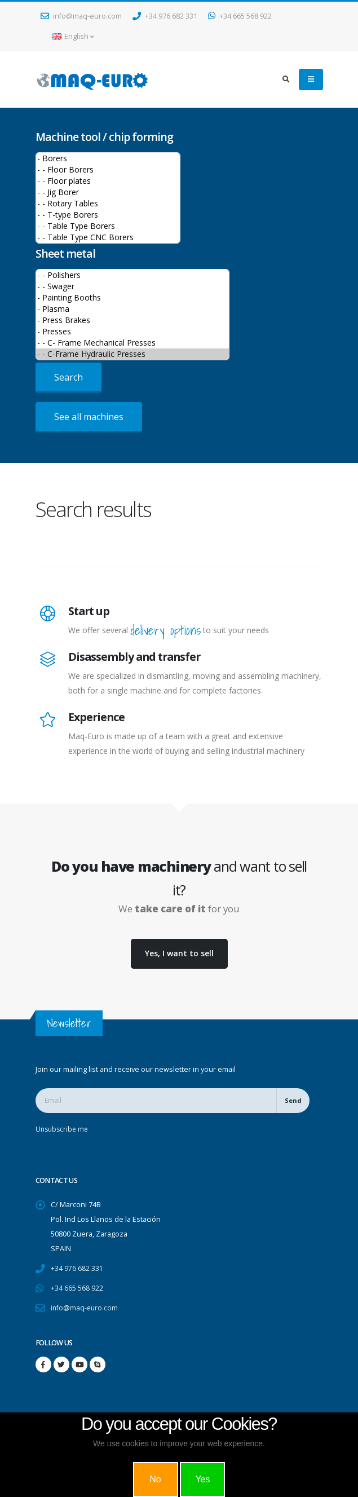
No (155, 1479)
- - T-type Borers (108, 214)
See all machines (88, 416)
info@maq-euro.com (81, 16)
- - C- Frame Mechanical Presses (132, 342)
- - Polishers (132, 275)
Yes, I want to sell (179, 953)
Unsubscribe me (63, 1129)
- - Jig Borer (108, 192)
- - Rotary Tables (108, 203)
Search (68, 377)
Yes (202, 1479)
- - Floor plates (108, 181)
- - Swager (132, 286)
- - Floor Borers (108, 169)
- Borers (108, 158)
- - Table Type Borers (108, 226)
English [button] (73, 36)
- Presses (132, 331)
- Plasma (132, 309)
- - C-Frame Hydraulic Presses (132, 354)
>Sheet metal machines (132, 314)
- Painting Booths (132, 297)
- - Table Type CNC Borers (108, 237)
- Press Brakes (132, 320)
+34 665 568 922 (240, 16)
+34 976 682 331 (164, 16)
